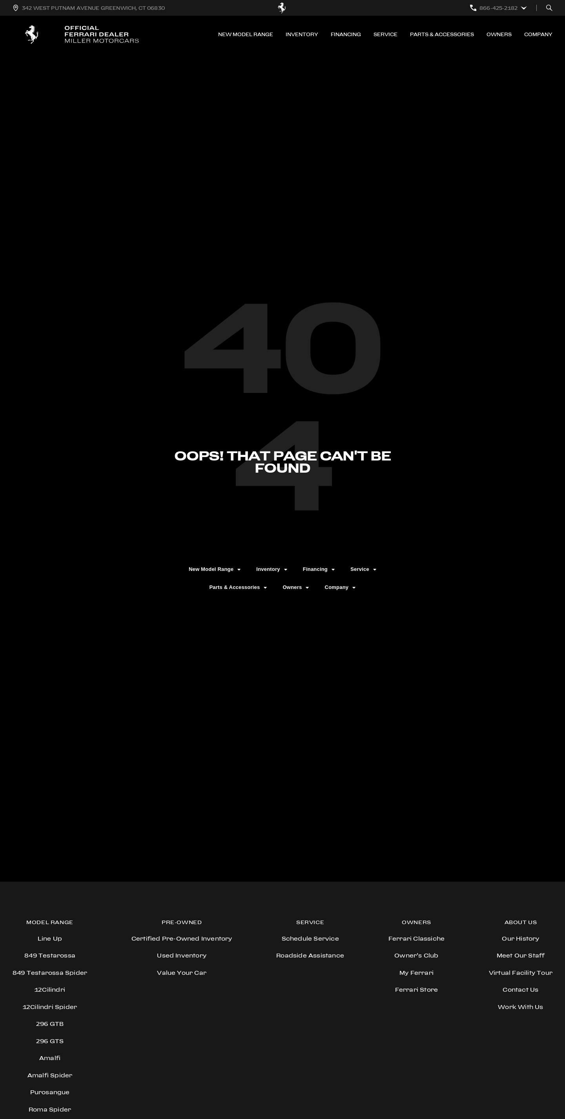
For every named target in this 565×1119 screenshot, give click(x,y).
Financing (346, 34)
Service (385, 34)
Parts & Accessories (442, 34)
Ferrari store (416, 989)
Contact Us (520, 989)
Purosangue (50, 1092)
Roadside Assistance (310, 955)
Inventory (302, 34)
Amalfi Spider (50, 1075)
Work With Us (520, 1007)
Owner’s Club (416, 955)
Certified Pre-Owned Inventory (181, 938)
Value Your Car (181, 973)
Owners (499, 34)
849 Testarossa (49, 955)
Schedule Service (310, 938)
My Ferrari (416, 973)
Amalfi (49, 1058)
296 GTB (50, 1024)
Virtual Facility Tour (520, 973)
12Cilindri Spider (50, 1007)
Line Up (50, 938)
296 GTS (50, 1041)
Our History (520, 938)
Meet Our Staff (521, 955)
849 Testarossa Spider (50, 973)
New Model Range (245, 34)
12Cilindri (50, 989)
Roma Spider (50, 1109)
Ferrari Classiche (416, 938)
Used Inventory (181, 955)
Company (538, 34)
